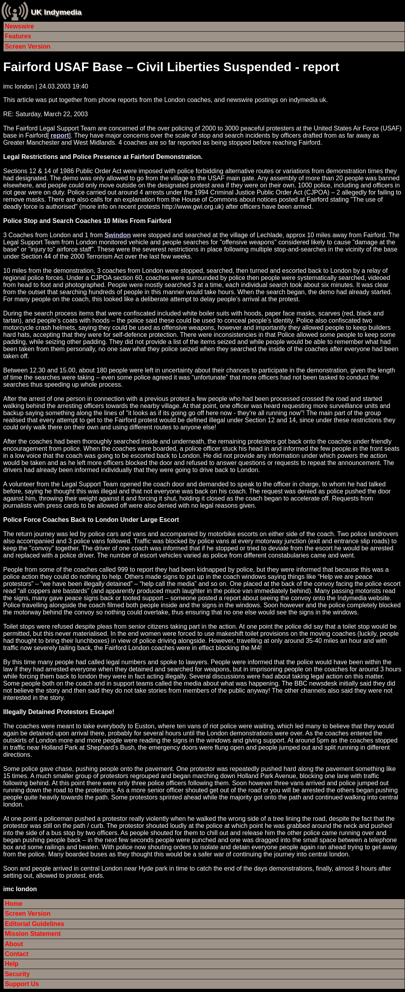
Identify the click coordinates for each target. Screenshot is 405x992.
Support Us (22, 984)
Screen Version (28, 46)
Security (17, 974)
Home (13, 903)
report (60, 135)
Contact (16, 953)
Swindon (117, 235)
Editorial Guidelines (34, 923)
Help (12, 963)
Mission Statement (33, 933)
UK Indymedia (56, 12)
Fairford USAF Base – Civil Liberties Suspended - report (171, 67)
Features (18, 36)
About (14, 944)
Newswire (19, 26)
